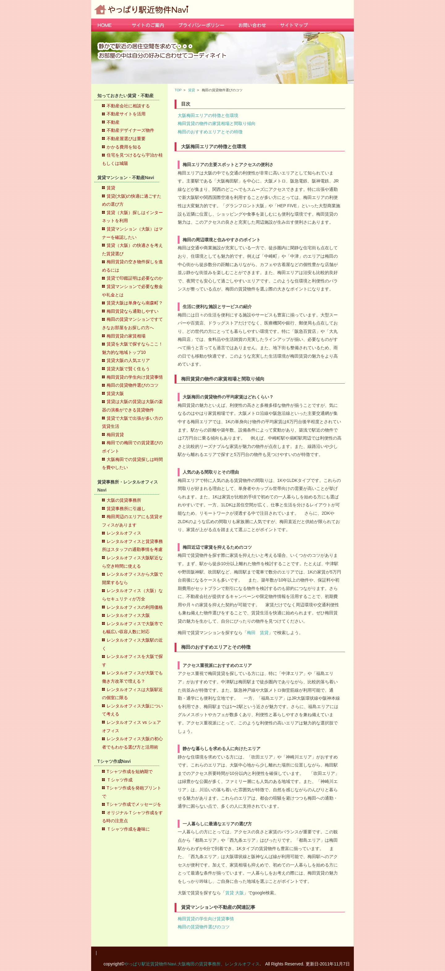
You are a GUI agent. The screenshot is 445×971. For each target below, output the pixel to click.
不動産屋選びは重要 (126, 138)
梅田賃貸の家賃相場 (126, 335)
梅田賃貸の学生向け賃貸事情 (135, 377)
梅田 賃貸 (258, 632)
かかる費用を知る (124, 146)
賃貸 (111, 187)
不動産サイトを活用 (126, 113)
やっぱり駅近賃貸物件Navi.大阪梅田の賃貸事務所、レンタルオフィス (192, 963)
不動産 (113, 122)
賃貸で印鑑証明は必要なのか (135, 278)
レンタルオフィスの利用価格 (135, 607)
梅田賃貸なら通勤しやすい (133, 311)
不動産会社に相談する (128, 105)
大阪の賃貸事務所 (124, 500)
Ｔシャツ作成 (120, 779)
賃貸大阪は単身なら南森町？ (135, 302)
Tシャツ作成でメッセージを (134, 804)
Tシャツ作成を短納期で (130, 771)
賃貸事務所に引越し (126, 508)
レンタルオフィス (124, 533)
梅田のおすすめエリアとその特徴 (210, 131)
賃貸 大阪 (234, 892)
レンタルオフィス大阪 (128, 615)
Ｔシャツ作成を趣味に (128, 829)
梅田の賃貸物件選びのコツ (133, 385)
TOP (178, 90)
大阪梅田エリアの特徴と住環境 (208, 115)
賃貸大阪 (115, 393)
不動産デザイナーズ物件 (130, 130)
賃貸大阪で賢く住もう (128, 368)
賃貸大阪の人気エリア (128, 360)
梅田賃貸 (115, 434)
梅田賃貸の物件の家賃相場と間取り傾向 (217, 123)
